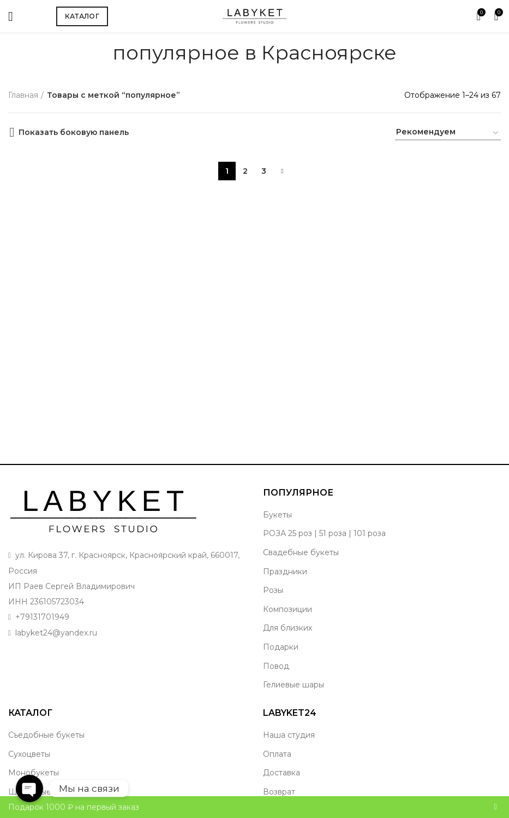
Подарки (280, 647)
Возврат (279, 792)
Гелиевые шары (293, 685)
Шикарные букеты (45, 792)
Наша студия (289, 735)
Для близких (287, 628)
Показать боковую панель (74, 132)
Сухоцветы (29, 754)
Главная (23, 95)
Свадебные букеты (301, 552)
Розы (273, 590)
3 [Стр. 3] (263, 169)
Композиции (287, 609)
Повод (276, 666)
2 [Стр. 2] (245, 169)
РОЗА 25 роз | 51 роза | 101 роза (324, 533)
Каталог (82, 16)
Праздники (285, 571)
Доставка (281, 773)
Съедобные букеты (46, 735)
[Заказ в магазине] (448, 133)
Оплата (277, 754)
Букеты (277, 515)
